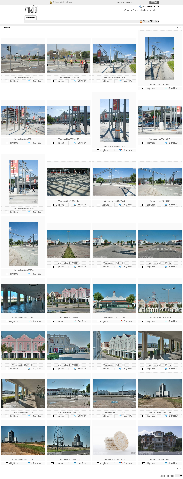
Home (7, 28)
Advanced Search (150, 6)
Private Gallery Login (62, 2)
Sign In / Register (151, 21)
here (146, 10)
